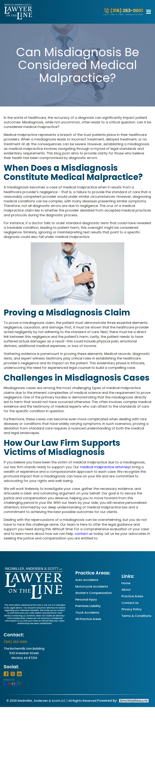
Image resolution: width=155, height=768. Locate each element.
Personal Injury (86, 599)
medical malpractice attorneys (105, 467)
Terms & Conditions (136, 616)
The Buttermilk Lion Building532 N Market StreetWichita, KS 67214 (24, 653)
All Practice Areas (88, 619)
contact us (84, 533)
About (126, 590)
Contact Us (130, 603)
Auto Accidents (86, 580)
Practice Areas (132, 596)
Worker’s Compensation (93, 593)
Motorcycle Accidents (91, 586)
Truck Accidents (87, 612)
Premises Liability (88, 606)
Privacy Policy (131, 609)
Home (125, 583)
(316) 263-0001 (15, 642)
